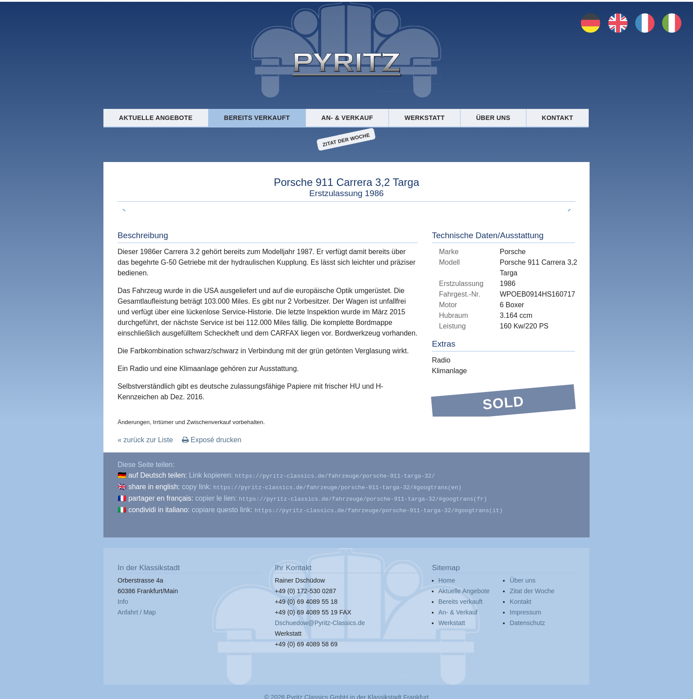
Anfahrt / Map (137, 608)
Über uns (493, 117)
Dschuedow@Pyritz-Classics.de (320, 619)
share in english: (154, 486)
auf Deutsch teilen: (157, 475)
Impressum (525, 608)
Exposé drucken (211, 440)
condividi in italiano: (159, 507)
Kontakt (557, 117)
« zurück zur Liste (145, 440)
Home (446, 576)
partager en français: (160, 496)
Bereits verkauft (257, 117)
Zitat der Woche (346, 139)
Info (123, 598)
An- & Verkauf (347, 117)
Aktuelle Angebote (155, 117)
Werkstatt (424, 117)
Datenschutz (527, 619)
